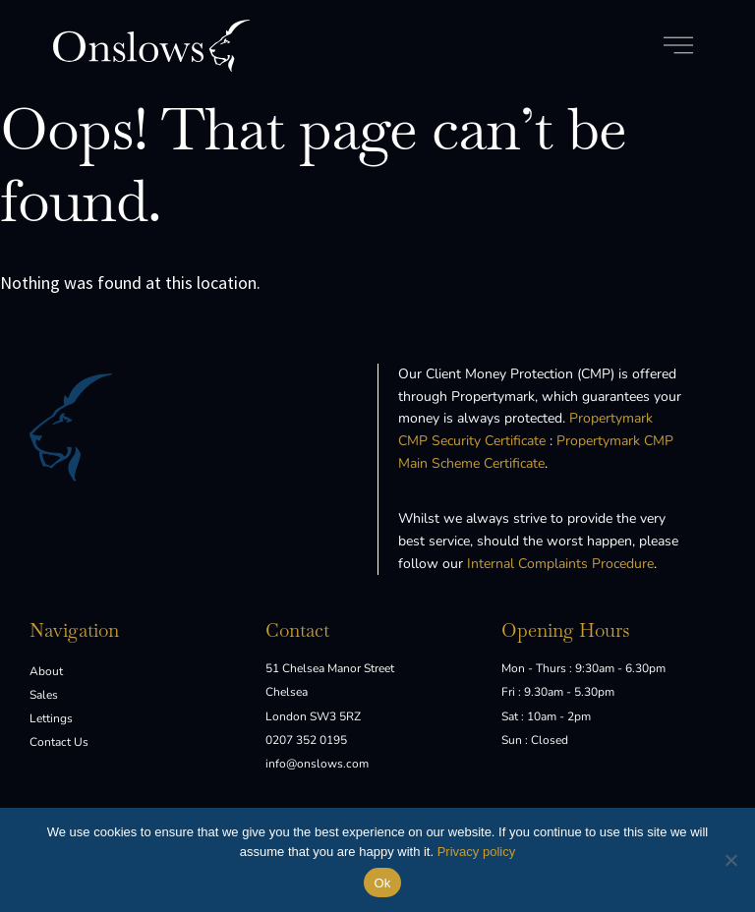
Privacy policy (476, 851)
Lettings (51, 718)
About (46, 671)
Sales (43, 695)
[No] (730, 860)
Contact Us (58, 742)
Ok (382, 883)
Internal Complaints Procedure (560, 563)
